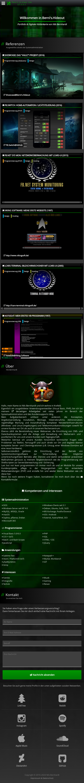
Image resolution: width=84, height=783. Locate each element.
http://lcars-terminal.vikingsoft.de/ (19, 305)
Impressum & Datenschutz (42, 778)
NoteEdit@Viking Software (16, 355)
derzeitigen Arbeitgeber (26, 411)
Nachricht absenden (42, 674)
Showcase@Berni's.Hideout (16, 95)
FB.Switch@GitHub (12, 145)
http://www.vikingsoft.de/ (16, 255)
